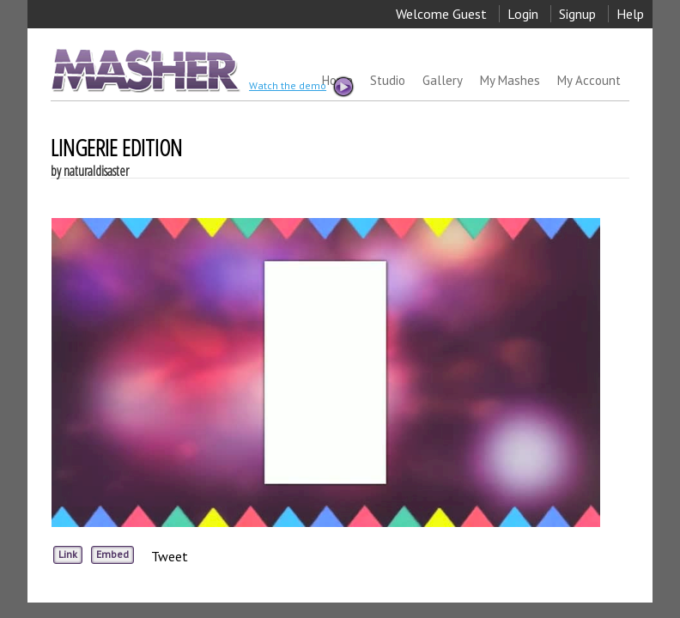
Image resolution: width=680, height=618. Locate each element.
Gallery (442, 80)
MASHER (144, 70)
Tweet (169, 556)
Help (630, 13)
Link (67, 554)
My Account (589, 80)
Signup (577, 13)
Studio (387, 80)
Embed (112, 554)
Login (522, 13)
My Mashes (510, 80)
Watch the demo (300, 86)
